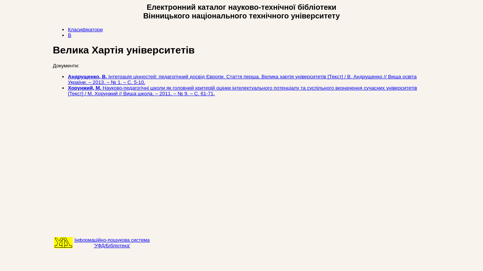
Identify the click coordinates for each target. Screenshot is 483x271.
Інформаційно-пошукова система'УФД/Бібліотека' (112, 242)
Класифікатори (85, 29)
